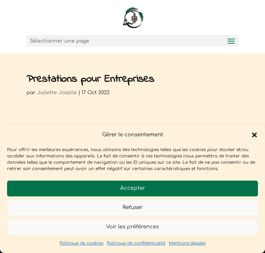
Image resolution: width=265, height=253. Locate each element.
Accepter (132, 188)
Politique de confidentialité (136, 243)
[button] (254, 134)
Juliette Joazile (57, 92)
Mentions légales (187, 243)
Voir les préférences (132, 227)
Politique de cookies (81, 243)
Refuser (133, 207)
